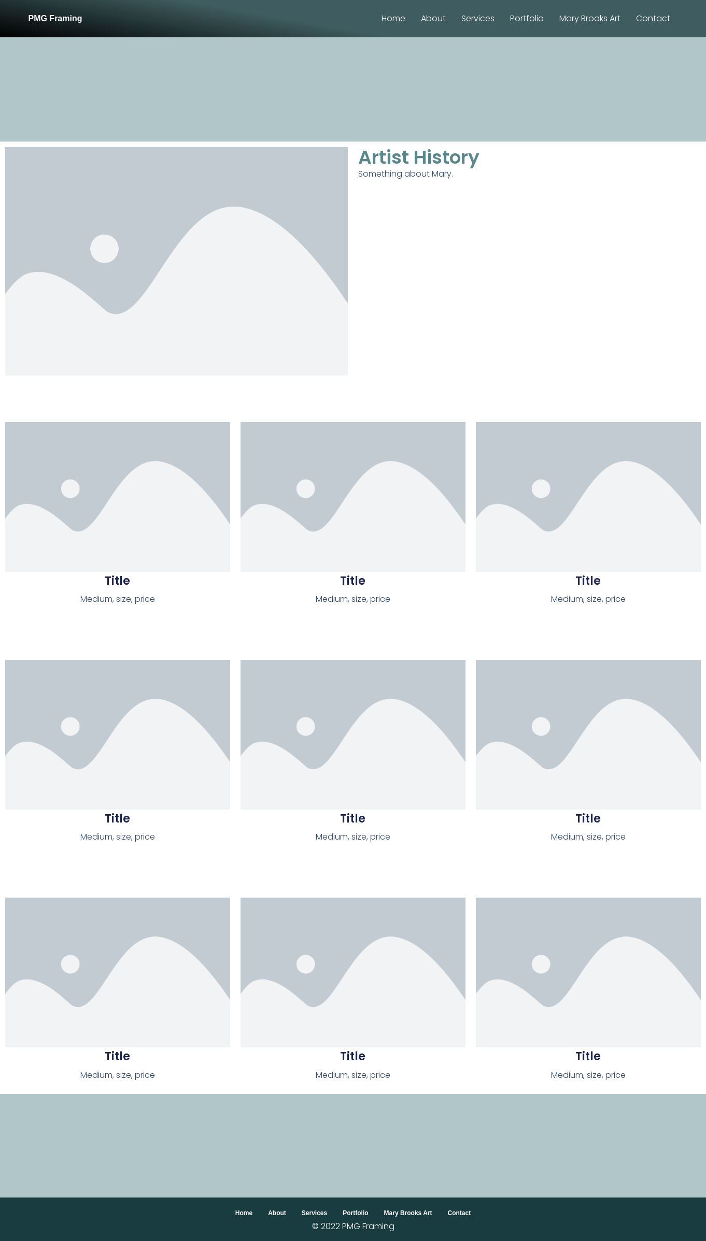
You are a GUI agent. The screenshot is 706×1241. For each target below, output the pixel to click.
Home (393, 18)
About (433, 18)
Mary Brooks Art (589, 18)
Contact (653, 18)
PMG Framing (55, 18)
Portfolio (527, 18)
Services (478, 18)
